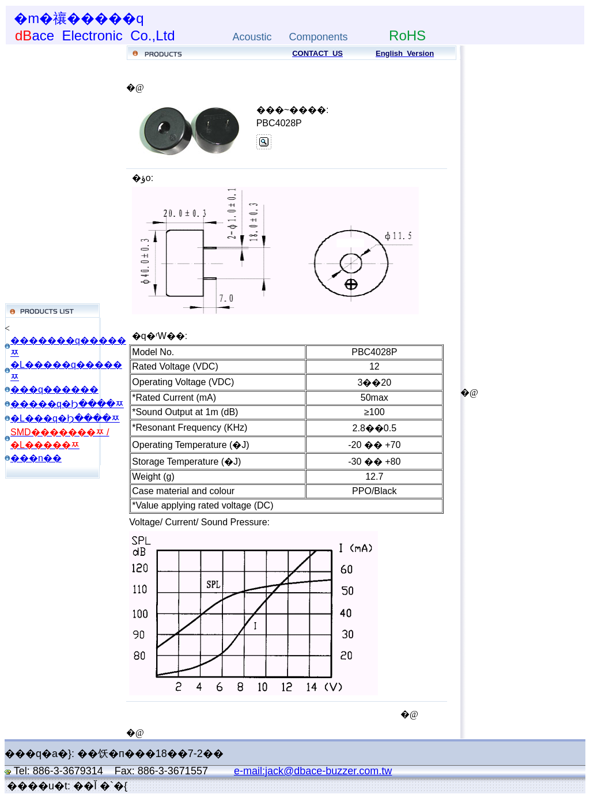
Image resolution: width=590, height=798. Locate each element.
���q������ (54, 389)
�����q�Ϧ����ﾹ (67, 404)
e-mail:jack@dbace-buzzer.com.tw (313, 771)
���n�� (36, 458)
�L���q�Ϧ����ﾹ (65, 418)
